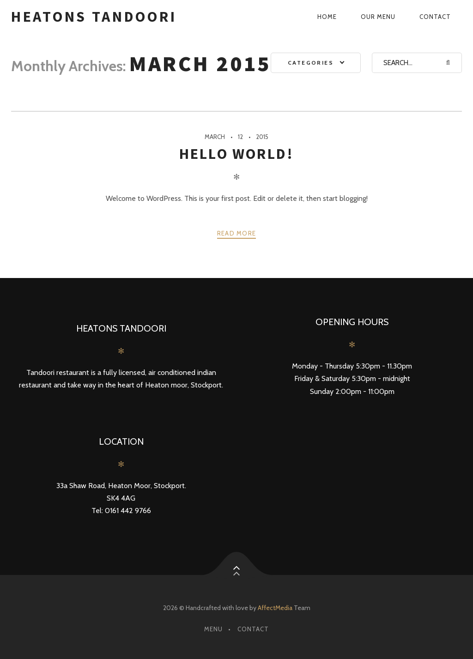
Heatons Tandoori (93, 16)
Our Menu (378, 16)
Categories (311, 62)
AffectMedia (275, 608)
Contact (435, 16)
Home (327, 16)
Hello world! (236, 154)
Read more (236, 233)
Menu (213, 629)
